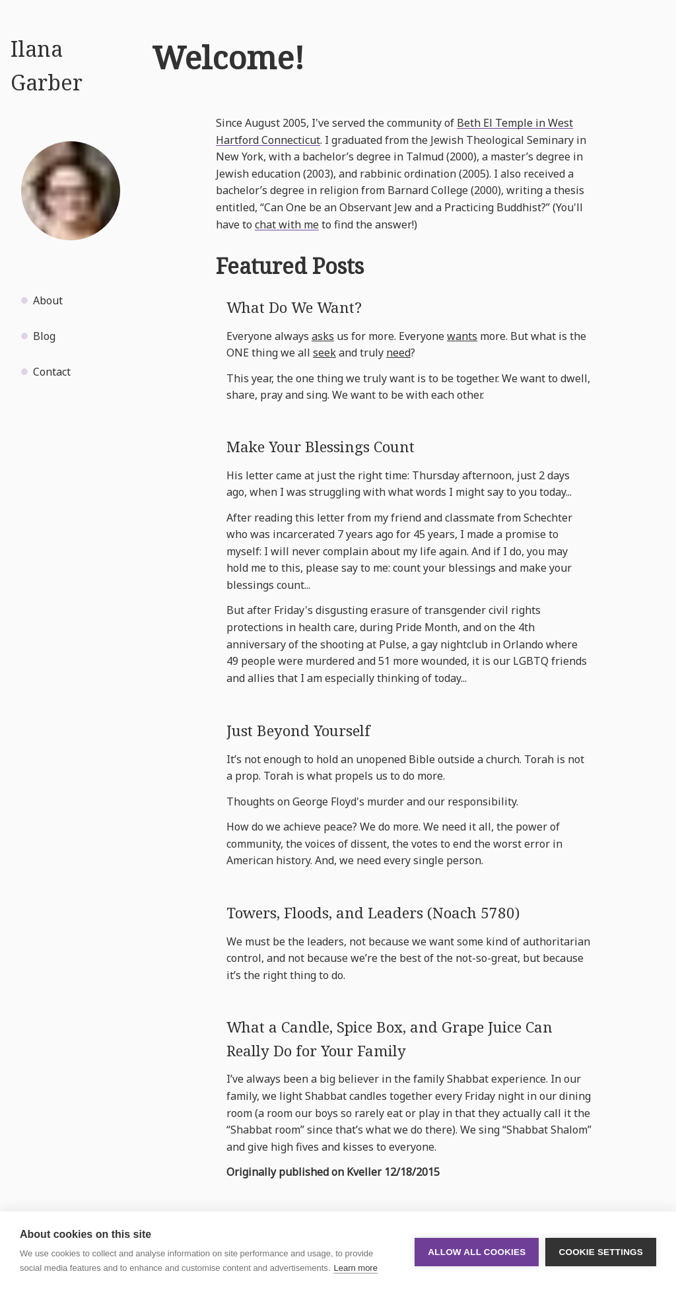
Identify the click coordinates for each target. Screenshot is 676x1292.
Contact (52, 371)
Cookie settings (600, 1252)
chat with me (287, 224)
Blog (44, 336)
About (48, 300)
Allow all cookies (476, 1252)
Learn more (355, 1268)
